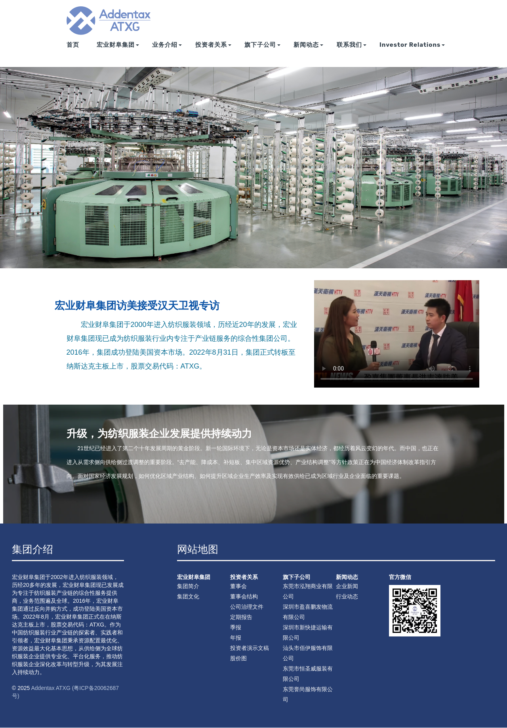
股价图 (238, 658)
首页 (73, 52)
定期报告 (241, 617)
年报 (235, 637)
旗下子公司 (262, 52)
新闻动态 (308, 52)
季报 (235, 627)
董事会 (238, 586)
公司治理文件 (246, 607)
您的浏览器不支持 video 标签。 (396, 334)
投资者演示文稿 (249, 648)
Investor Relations (412, 52)
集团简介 (188, 586)
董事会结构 (244, 596)
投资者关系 (213, 52)
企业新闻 (347, 586)
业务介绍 (167, 52)
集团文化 (188, 596)
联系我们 (351, 52)
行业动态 (347, 596)
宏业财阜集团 (118, 52)
